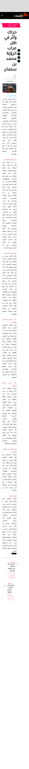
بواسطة (11, 80)
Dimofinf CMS (15, 761)
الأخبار (9, 24)
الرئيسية (15, 24)
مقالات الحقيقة (12, 26)
